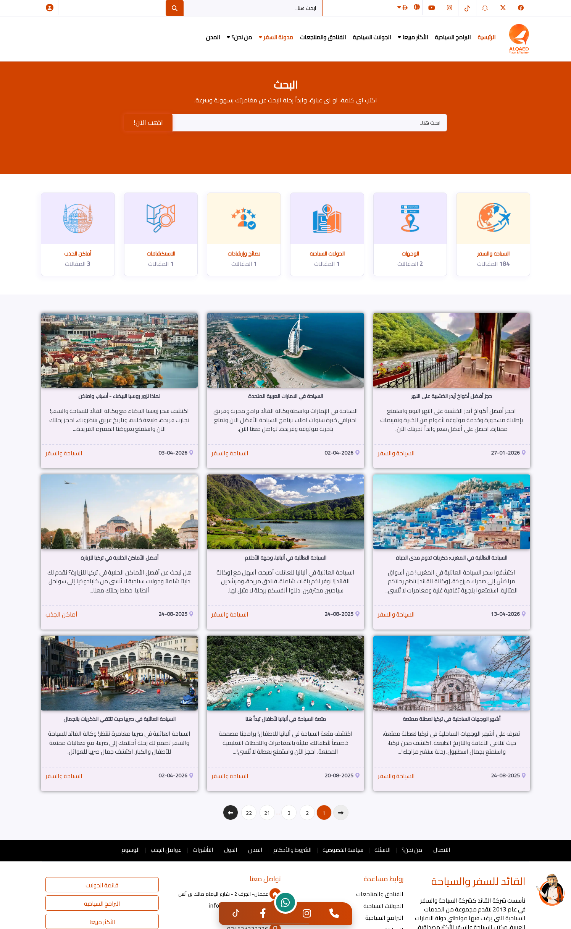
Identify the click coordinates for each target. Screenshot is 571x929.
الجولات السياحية (372, 37)
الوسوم (130, 849)
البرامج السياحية (453, 37)
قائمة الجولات (101, 885)
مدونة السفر (276, 37)
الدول (230, 849)
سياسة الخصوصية (343, 849)
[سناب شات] (485, 7)
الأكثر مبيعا (413, 37)
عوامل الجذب (166, 849)
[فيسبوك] (521, 7)
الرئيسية (486, 37)
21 (267, 813)
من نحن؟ (239, 37)
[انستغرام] (449, 7)
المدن (213, 37)
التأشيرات (203, 849)
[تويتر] (503, 7)
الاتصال (441, 849)
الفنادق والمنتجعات (323, 37)
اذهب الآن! (148, 122)
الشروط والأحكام (292, 849)
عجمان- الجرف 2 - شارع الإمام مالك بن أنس (229, 893)
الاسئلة (382, 849)
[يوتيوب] (431, 7)
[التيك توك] (467, 7)
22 (249, 813)
